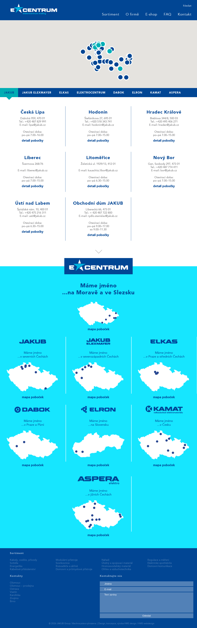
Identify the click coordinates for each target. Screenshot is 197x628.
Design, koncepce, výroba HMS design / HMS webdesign (126, 624)
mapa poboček (98, 314)
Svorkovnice (63, 563)
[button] (99, 61)
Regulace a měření (158, 560)
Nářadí (105, 560)
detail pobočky (32, 140)
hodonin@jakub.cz (103, 125)
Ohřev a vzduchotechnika (116, 569)
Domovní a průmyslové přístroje (74, 569)
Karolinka (15, 595)
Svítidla (14, 563)
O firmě (132, 14)
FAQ (167, 14)
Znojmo (14, 598)
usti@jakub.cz (37, 216)
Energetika (16, 566)
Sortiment (110, 14)
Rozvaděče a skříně (67, 566)
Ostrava (14, 589)
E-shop (151, 14)
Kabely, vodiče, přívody (23, 560)
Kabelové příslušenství (22, 569)
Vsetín (13, 592)
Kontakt (185, 14)
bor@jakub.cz (168, 170)
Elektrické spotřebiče (159, 563)
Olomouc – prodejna (22, 586)
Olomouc (15, 583)
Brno (12, 601)
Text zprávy (146, 602)
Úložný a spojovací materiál (117, 563)
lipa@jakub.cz (37, 125)
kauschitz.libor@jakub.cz (103, 170)
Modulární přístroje (67, 560)
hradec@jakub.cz (168, 125)
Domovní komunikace (159, 566)
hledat (187, 6)
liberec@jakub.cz (37, 170)
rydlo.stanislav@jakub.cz (103, 216)
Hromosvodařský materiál (116, 566)
